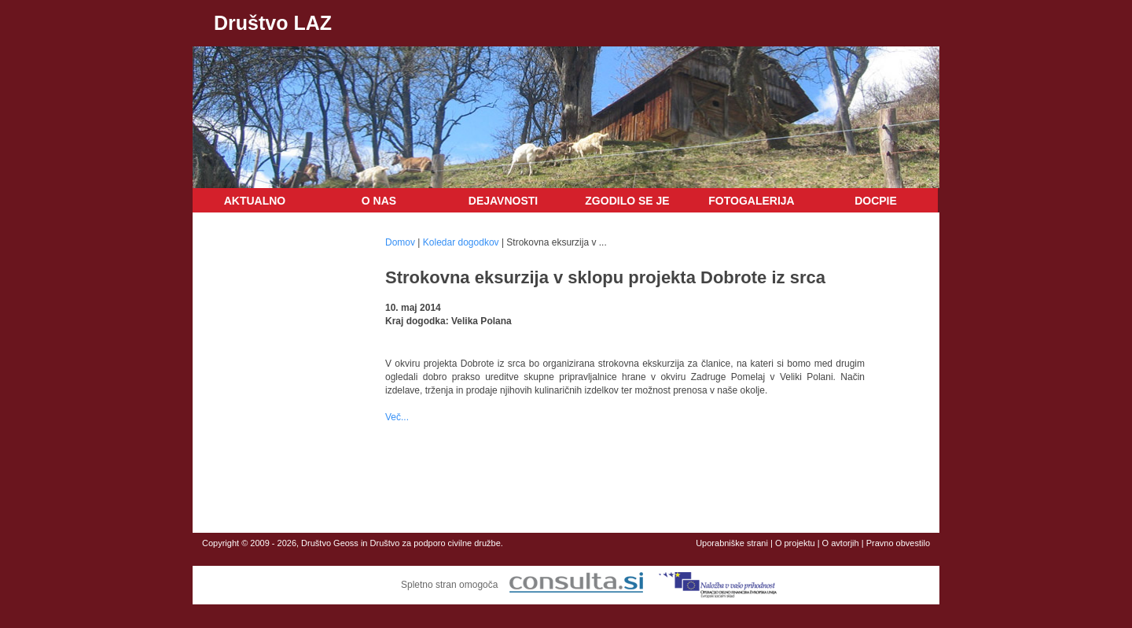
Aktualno (255, 200)
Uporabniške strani (732, 543)
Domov (400, 242)
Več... (397, 417)
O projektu (795, 543)
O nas (379, 200)
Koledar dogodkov (461, 242)
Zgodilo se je (627, 200)
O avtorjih (840, 543)
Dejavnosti (503, 200)
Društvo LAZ (273, 23)
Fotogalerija (751, 200)
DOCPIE (876, 200)
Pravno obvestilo (898, 543)
